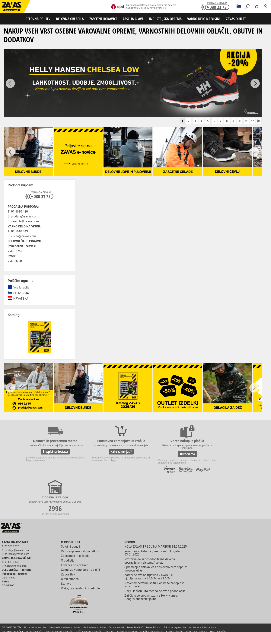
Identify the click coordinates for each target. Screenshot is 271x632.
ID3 (243, 626)
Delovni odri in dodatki (77, 617)
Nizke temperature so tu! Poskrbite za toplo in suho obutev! (154, 545)
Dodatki (109, 592)
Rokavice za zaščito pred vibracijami (56, 600)
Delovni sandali (116, 588)
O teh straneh (70, 540)
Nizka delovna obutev (35, 588)
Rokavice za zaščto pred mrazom (19, 600)
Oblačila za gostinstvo (151, 592)
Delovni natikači (135, 588)
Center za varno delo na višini (80, 530)
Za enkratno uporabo (196, 592)
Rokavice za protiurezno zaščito (123, 596)
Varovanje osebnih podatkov (80, 512)
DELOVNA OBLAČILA (70, 18)
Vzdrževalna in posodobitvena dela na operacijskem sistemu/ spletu (149, 521)
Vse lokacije (21, 288)
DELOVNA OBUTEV (37, 18)
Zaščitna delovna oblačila (89, 592)
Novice (129, 503)
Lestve (60, 617)
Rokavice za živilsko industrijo (181, 600)
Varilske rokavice (243, 596)
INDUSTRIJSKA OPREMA (165, 18)
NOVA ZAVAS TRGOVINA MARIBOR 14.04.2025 (155, 507)
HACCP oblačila (218, 592)
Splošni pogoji (70, 507)
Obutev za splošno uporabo (203, 588)
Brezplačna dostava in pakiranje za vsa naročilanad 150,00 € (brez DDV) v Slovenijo (143, 6)
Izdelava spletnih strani (216, 626)
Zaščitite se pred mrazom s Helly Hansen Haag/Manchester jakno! (151, 558)
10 (237, 121)
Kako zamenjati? (106, 454)
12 (251, 121)
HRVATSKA (20, 299)
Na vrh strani (258, 626)
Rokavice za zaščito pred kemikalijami (218, 600)
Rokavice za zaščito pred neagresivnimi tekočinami (138, 600)
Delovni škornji (153, 588)
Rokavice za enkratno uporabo (93, 600)
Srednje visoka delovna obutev (64, 588)
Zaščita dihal (53, 609)
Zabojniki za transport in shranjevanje (49, 613)
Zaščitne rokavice (171, 596)
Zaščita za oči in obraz (32, 609)
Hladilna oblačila (174, 592)
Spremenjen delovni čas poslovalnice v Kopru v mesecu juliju (155, 529)
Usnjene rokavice (150, 596)
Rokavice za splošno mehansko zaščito (46, 596)
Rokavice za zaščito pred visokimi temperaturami (207, 596)
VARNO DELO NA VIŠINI (203, 18)
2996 (220, 455)
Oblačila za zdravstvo (127, 592)
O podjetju (69, 503)
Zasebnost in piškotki (75, 516)
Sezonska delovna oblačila (59, 592)
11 (244, 121)
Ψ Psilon (233, 626)
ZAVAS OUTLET (236, 18)
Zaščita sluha (70, 609)
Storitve (66, 544)
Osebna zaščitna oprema (41, 617)
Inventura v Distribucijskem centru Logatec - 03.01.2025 (153, 513)
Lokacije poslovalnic (74, 526)
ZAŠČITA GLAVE (133, 18)
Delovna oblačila (34, 592)
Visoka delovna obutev (94, 588)
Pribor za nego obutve (175, 588)
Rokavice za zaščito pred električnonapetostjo (25, 605)
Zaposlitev (68, 535)
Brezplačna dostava (50, 454)
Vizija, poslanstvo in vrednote (80, 549)
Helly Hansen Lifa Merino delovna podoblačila (155, 552)
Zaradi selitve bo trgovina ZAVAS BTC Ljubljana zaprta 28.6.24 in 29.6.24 (149, 537)
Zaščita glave (86, 609)
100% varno (163, 454)
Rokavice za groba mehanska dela (86, 596)
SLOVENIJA (21, 293)
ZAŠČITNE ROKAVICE (103, 18)
